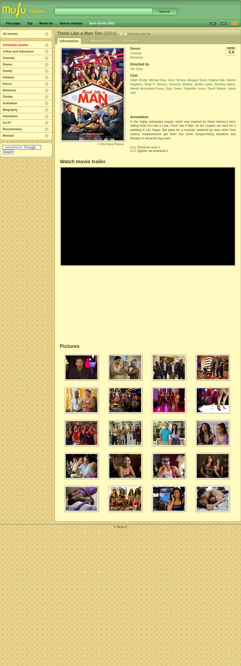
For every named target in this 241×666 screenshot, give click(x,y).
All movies (10, 34)
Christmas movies (15, 45)
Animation (10, 103)
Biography (10, 109)
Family (7, 71)
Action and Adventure (18, 51)
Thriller (8, 97)
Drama (7, 64)
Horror (7, 84)
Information (69, 41)
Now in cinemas (71, 23)
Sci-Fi (7, 122)
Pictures (131, 41)
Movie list (46, 23)
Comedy (8, 58)
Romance (9, 90)
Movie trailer (101, 41)
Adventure (10, 116)
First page (13, 23)
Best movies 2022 (102, 23)
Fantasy (8, 77)
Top (29, 23)
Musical (8, 135)
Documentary (12, 129)
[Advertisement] (159, 105)
